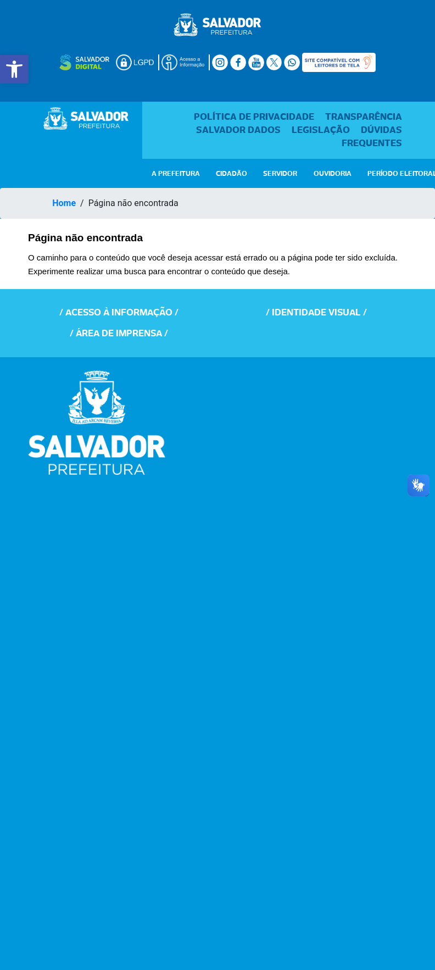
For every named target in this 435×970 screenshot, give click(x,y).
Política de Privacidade (255, 117)
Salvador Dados (239, 130)
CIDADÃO (231, 173)
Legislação (322, 130)
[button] (14, 69)
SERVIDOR (280, 173)
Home (64, 203)
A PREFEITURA (176, 173)
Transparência (363, 117)
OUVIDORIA (333, 173)
